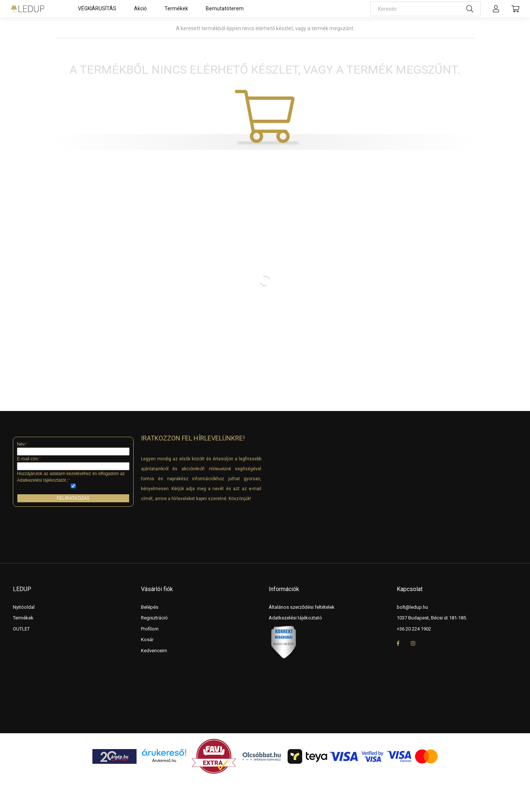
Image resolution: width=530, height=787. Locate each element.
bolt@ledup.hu (412, 607)
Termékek (176, 8)
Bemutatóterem (225, 8)
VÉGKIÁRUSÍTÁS (97, 8)
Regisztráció (154, 618)
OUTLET (21, 629)
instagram (413, 643)
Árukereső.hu (164, 760)
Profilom (150, 629)
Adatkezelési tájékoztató (295, 618)
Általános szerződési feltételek (302, 607)
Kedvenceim (154, 650)
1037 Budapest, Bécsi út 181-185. (432, 618)
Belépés (149, 607)
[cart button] (515, 8)
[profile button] (496, 8)
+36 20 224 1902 (414, 629)
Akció (140, 8)
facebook (398, 643)
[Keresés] (425, 8)
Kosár (147, 639)
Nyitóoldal (24, 607)
